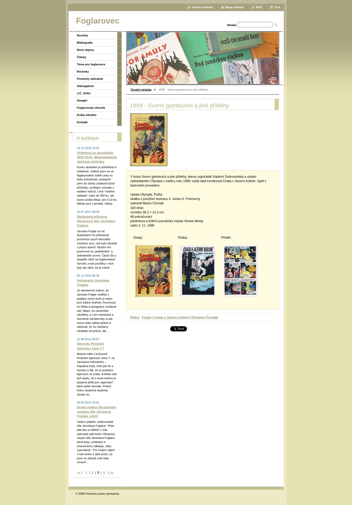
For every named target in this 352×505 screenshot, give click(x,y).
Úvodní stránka (141, 89)
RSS (259, 7)
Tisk (277, 7)
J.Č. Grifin (84, 93)
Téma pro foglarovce (91, 64)
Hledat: (232, 25)
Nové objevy (85, 49)
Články (82, 57)
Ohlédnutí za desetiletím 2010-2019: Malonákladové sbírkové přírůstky (97, 157)
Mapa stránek (234, 7)
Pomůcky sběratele (90, 78)
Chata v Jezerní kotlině (171, 317)
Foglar (147, 317)
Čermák (212, 317)
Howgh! (82, 100)
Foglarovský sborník (91, 107)
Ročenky (83, 71)
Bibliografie (85, 42)
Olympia (197, 317)
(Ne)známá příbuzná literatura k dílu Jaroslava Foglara (96, 221)
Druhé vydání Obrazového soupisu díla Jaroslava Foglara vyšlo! (96, 412)
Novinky (82, 35)
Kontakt (82, 122)
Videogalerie (85, 86)
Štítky (134, 317)
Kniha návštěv (87, 114)
